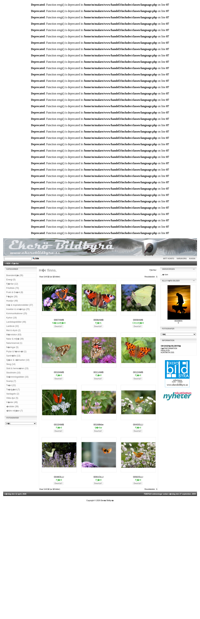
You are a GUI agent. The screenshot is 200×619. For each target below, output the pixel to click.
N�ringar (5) (12, 347)
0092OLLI (138, 477)
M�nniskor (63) (13, 334)
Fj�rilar (15, 263)
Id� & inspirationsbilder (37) (19, 305)
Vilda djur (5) (12, 398)
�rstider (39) (12, 406)
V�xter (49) (12, 402)
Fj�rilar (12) (12, 284)
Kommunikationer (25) (16, 313)
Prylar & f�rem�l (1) (16, 351)
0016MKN (178, 321)
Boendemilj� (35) (14, 275)
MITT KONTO (168, 259)
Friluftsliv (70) (12, 288)
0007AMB (59, 320)
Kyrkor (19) (11, 317)
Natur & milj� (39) (15, 339)
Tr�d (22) (11, 385)
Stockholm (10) (13, 372)
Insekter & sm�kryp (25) (18, 309)
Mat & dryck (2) (13, 330)
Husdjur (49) (12, 301)
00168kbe (98, 424)
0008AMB (98, 320)
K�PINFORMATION (169, 348)
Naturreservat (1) (14, 343)
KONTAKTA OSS (167, 352)
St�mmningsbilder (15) (17, 377)
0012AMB (138, 372)
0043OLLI (138, 424)
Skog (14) (11, 364)
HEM (8, 263)
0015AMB (59, 424)
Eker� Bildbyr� (107, 500)
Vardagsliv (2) (12, 394)
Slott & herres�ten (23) (17, 368)
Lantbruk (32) (12, 326)
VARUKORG (182, 259)
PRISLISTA (165, 351)
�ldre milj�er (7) (14, 410)
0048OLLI (59, 477)
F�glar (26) (12, 296)
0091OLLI (98, 477)
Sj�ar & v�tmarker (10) (17, 360)
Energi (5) (11, 279)
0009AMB (138, 320)
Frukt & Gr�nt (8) (14, 292)
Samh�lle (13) (13, 356)
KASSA (192, 259)
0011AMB (98, 372)
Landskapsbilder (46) (16, 322)
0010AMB (59, 372)
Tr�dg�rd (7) (13, 389)
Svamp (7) (11, 381)
